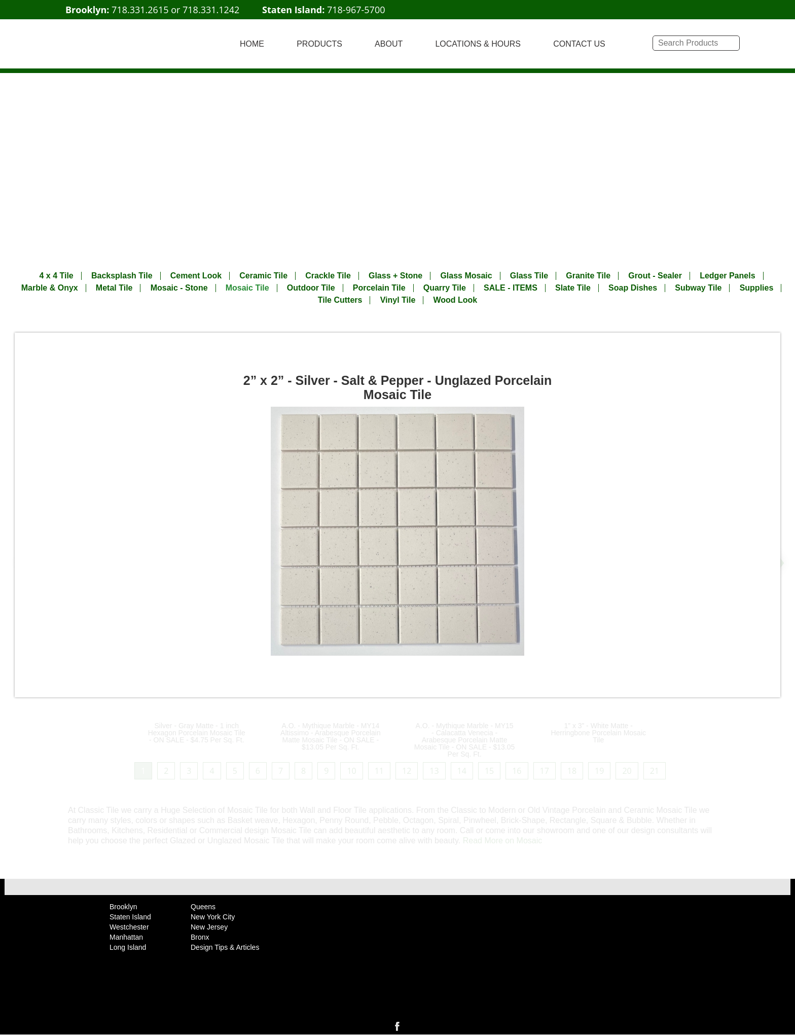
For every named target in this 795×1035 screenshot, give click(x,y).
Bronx (200, 937)
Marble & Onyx (49, 288)
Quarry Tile (444, 288)
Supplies (757, 288)
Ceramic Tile (263, 276)
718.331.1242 (211, 10)
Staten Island (130, 917)
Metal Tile (114, 288)
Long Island (128, 947)
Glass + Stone (395, 276)
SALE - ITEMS (510, 288)
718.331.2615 (140, 10)
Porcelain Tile (379, 288)
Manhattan (126, 937)
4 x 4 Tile (56, 276)
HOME (252, 44)
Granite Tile (588, 276)
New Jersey (209, 927)
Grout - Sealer (655, 276)
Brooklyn (123, 907)
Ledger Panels (727, 276)
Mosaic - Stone (179, 288)
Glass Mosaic (466, 276)
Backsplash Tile (122, 276)
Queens (203, 907)
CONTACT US (579, 44)
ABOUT (389, 44)
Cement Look (196, 276)
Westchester (129, 927)
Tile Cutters (340, 300)
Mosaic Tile (247, 288)
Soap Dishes (632, 288)
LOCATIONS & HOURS (478, 44)
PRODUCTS (319, 44)
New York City (213, 917)
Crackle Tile (328, 276)
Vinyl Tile (398, 300)
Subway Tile (698, 288)
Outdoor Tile (311, 288)
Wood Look (455, 300)
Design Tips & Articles (225, 947)
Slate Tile (573, 288)
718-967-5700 (356, 10)
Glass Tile (529, 276)
